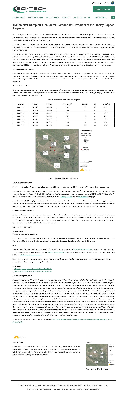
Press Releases (35, 18)
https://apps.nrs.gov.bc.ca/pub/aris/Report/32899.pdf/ (33, 269)
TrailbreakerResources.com (82, 249)
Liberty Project (83, 197)
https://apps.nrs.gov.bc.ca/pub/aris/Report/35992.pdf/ (33, 271)
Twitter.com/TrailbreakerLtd (56, 252)
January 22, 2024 (66, 197)
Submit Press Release (49, 385)
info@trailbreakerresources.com (30, 255)
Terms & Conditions (65, 385)
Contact (66, 18)
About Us (78, 18)
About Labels (52, 18)
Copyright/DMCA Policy (82, 385)
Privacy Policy (96, 385)
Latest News (19, 18)
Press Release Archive (32, 385)
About (21, 385)
